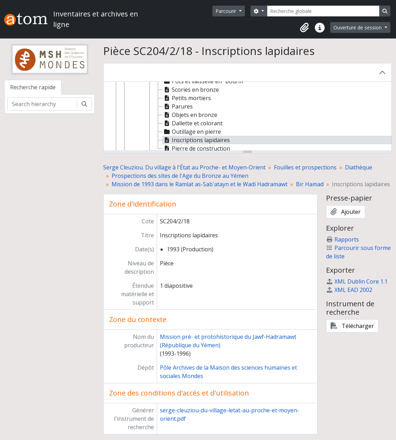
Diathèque (358, 167)
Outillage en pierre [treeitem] (192, 131)
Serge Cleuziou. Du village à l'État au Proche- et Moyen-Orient (184, 167)
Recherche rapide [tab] (33, 87)
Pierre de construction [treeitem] (196, 148)
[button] (304, 27)
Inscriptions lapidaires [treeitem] (196, 140)
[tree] (247, 117)
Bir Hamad (310, 184)
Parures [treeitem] (178, 106)
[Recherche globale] (323, 11)
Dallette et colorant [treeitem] (192, 123)
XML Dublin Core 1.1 (357, 281)
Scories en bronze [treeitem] (191, 89)
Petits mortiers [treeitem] (187, 98)
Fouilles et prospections (305, 167)
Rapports (342, 239)
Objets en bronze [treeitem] (190, 115)
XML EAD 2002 (349, 290)
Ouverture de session (358, 27)
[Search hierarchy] (42, 104)
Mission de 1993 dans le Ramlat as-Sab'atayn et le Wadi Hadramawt (200, 184)
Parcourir (226, 11)
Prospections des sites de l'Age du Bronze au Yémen (180, 176)
